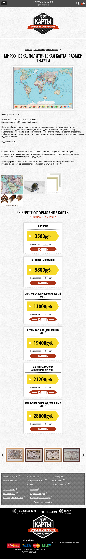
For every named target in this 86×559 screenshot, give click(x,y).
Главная (28, 50)
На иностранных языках (13, 498)
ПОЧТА (65, 511)
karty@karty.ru (43, 5)
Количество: (36, 244)
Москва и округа (10, 476)
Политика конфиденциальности (65, 542)
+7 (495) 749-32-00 (43, 2)
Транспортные (58, 476)
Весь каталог (39, 50)
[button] (4, 3)
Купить (43, 249)
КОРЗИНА (82, 4)
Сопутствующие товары (40, 498)
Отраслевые (57, 480)
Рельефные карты (59, 484)
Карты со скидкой (37, 494)
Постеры (34, 490)
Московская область (11, 480)
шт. (50, 244)
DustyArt (32, 552)
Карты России (33, 476)
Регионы (30, 484)
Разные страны (9, 494)
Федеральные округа (35, 480)
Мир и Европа (52, 50)
